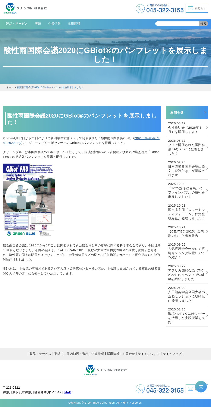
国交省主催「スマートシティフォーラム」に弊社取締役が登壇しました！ (186, 212)
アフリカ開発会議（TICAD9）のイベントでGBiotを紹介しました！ (186, 272)
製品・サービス (17, 23)
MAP (67, 392)
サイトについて (149, 353)
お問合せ (128, 353)
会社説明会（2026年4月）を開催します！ (184, 127)
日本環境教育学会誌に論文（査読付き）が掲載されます (186, 168)
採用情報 (74, 23)
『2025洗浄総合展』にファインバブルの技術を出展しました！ (186, 190)
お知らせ (177, 112)
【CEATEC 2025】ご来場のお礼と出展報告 (186, 231)
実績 (38, 23)
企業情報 (54, 23)
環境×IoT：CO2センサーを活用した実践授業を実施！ (187, 315)
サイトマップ (172, 353)
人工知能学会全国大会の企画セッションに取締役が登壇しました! (186, 294)
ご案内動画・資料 (76, 353)
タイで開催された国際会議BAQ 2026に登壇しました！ (186, 147)
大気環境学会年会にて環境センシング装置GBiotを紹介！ (186, 251)
